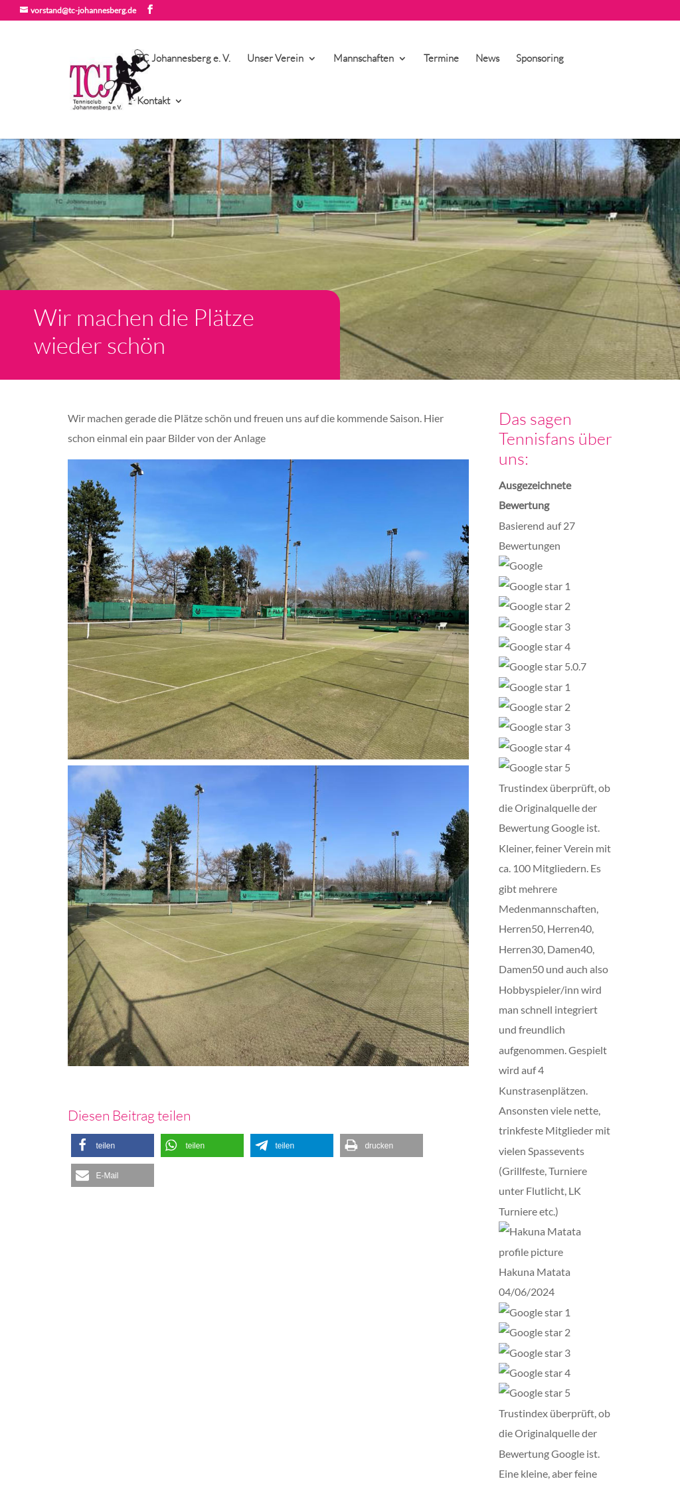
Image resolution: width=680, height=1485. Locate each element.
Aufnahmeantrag (246, 1290)
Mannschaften (363, 59)
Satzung (227, 1304)
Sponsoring (540, 59)
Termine (441, 59)
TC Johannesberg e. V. (183, 59)
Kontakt (153, 101)
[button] (112, 1145)
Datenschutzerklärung (176, 1431)
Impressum (91, 1431)
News (487, 59)
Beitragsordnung (245, 1332)
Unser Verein (275, 59)
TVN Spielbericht (246, 1373)
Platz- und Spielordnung (260, 1318)
